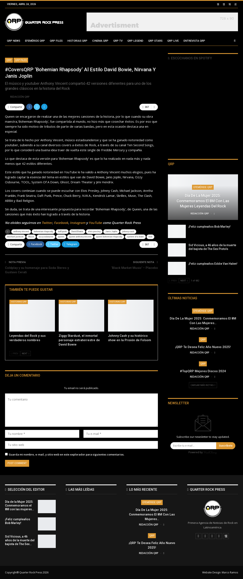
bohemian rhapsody (43, 231)
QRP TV (118, 40)
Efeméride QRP (35, 40)
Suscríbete (226, 445)
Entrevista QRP (194, 40)
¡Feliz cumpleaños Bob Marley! (209, 226)
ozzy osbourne (46, 237)
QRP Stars (155, 40)
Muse (31, 237)
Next (25, 353)
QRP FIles (21, 60)
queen (61, 237)
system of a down (135, 237)
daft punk (62, 231)
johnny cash (128, 231)
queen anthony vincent (80, 237)
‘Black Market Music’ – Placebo (134, 268)
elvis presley (94, 231)
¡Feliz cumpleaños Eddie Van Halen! (212, 263)
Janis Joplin (111, 231)
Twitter (47, 223)
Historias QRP (77, 40)
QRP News (13, 40)
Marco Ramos (230, 572)
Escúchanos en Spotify (190, 58)
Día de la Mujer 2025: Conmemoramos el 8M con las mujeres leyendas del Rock (203, 200)
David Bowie (77, 231)
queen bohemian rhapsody (109, 237)
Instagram (77, 223)
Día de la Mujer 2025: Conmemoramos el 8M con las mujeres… (152, 514)
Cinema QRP (100, 40)
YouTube (95, 223)
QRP (8, 60)
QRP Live (173, 40)
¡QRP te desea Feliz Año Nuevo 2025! (203, 347)
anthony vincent (21, 231)
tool (150, 237)
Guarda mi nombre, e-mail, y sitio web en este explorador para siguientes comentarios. (66, 454)
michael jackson (15, 237)
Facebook (61, 223)
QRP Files (56, 40)
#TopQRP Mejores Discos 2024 (203, 371)
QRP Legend (135, 40)
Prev (14, 353)
